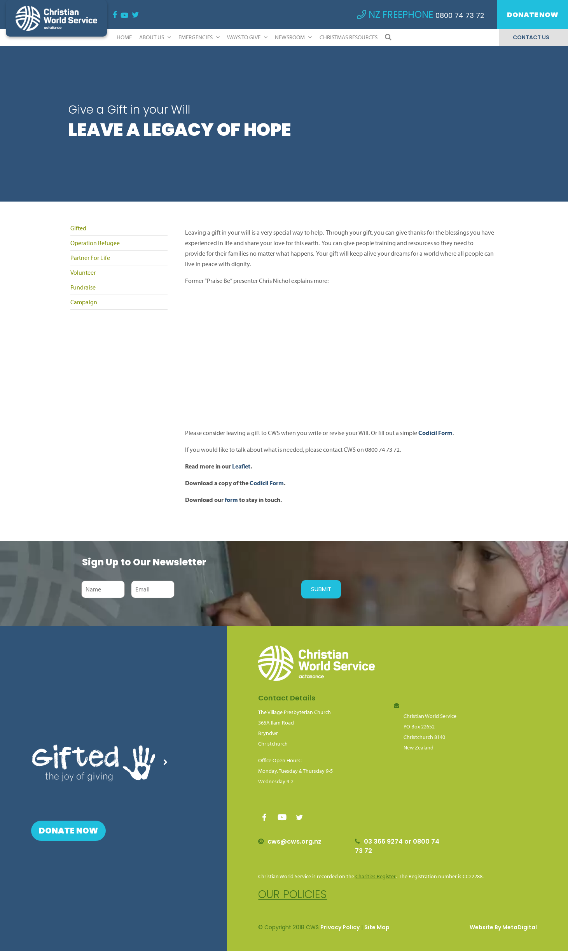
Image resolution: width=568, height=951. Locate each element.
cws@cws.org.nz (294, 841)
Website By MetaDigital (503, 927)
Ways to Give (247, 37)
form (231, 500)
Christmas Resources (349, 37)
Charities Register (375, 876)
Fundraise (83, 287)
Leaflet (241, 466)
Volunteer (83, 272)
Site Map (377, 927)
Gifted (78, 228)
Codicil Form (435, 433)
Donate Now (532, 14)
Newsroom (293, 37)
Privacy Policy (340, 927)
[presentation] (236, 589)
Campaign (83, 302)
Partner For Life (90, 257)
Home (124, 37)
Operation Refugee (95, 243)
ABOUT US (155, 37)
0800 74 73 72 (459, 15)
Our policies (292, 894)
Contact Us (531, 37)
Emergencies (199, 37)
